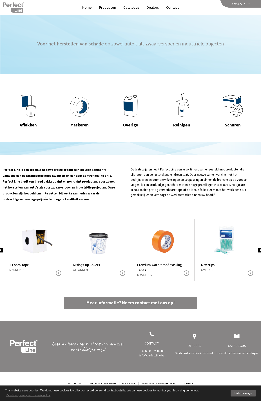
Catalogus (131, 7)
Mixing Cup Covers (99, 241)
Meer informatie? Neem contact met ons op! (130, 303)
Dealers (153, 7)
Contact (172, 7)
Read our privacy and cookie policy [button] (28, 395)
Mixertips (226, 241)
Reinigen (181, 105)
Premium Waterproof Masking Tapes (163, 241)
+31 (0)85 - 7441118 (152, 350)
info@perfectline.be (151, 355)
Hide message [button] (243, 393)
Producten (107, 7)
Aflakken (28, 105)
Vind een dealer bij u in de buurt (194, 353)
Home (87, 7)
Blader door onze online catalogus (237, 353)
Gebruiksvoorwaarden (102, 383)
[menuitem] (87, 7)
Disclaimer (128, 383)
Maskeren (79, 105)
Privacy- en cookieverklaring (159, 383)
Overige (130, 105)
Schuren (232, 105)
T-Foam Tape (35, 241)
